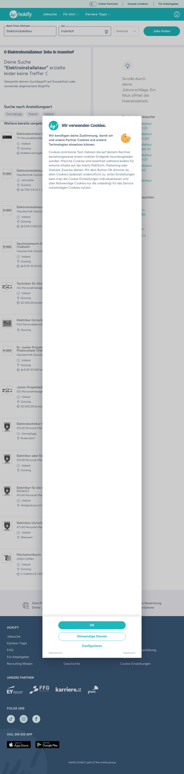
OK (92, 625)
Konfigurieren (92, 646)
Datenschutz (56, 652)
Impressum (129, 652)
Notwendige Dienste (92, 636)
